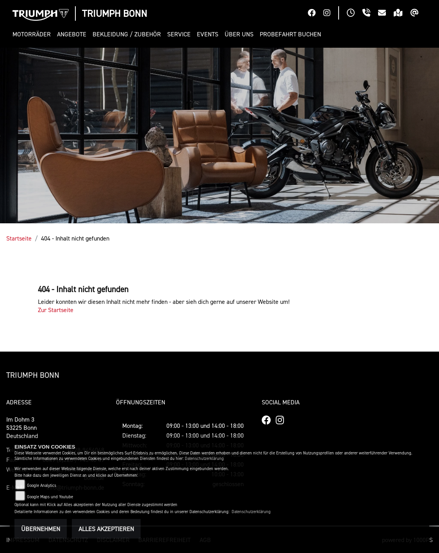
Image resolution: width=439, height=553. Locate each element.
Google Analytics (41, 485)
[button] (33, 34)
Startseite (19, 238)
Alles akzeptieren (106, 529)
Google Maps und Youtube (50, 496)
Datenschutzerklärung (204, 458)
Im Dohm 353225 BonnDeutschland (22, 427)
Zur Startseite (55, 310)
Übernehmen (40, 529)
